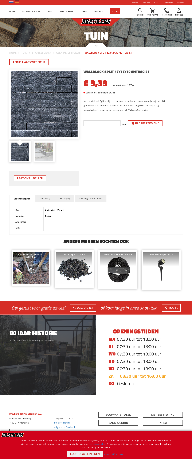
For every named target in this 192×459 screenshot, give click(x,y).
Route (171, 307)
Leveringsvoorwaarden (90, 198)
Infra (84, 11)
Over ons (146, 2)
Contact (180, 2)
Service (135, 2)
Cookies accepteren (85, 453)
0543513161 (83, 307)
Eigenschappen (22, 198)
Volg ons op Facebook (64, 427)
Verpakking (45, 198)
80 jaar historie (33, 332)
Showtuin (169, 2)
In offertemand (145, 123)
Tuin (50, 11)
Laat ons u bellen (30, 178)
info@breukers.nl (62, 422)
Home (12, 11)
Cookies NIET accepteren (114, 454)
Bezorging (65, 198)
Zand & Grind (67, 11)
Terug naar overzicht (29, 62)
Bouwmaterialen (31, 11)
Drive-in (157, 2)
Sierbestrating (162, 414)
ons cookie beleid (97, 444)
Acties (115, 11)
